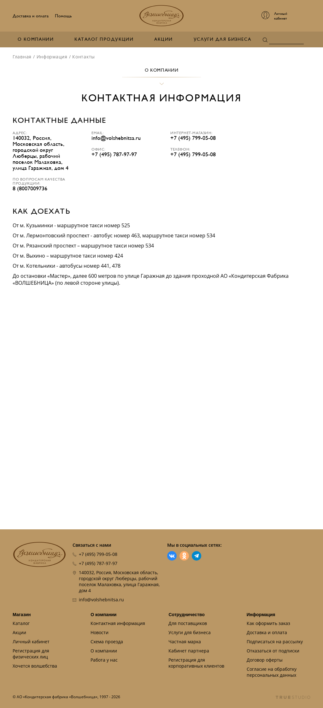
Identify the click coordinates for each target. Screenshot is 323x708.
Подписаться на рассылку (275, 642)
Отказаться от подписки (273, 651)
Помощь (63, 16)
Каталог (21, 623)
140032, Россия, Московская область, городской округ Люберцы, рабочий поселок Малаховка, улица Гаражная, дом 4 (119, 581)
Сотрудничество (186, 614)
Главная (22, 57)
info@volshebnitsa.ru (116, 138)
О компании (36, 39)
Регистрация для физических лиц (31, 654)
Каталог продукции (103, 39)
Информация (52, 57)
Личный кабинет (31, 642)
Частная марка (184, 642)
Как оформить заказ (268, 623)
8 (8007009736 (30, 189)
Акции (163, 39)
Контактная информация (118, 623)
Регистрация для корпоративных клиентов (196, 663)
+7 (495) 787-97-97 (114, 155)
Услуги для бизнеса (222, 39)
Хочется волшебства (35, 666)
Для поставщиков (187, 623)
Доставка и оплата (31, 16)
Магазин (22, 614)
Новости (100, 632)
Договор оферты (265, 660)
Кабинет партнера (188, 651)
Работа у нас (104, 660)
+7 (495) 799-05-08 (193, 138)
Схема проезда (107, 642)
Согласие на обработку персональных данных (272, 672)
